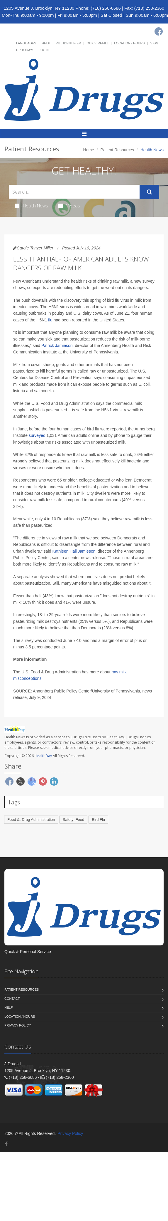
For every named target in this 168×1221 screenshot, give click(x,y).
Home (88, 149)
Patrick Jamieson (57, 345)
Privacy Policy (17, 1025)
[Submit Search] (149, 192)
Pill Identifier (68, 43)
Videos (69, 206)
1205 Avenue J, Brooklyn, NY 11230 (39, 8)
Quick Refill (97, 43)
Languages (26, 43)
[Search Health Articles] (74, 192)
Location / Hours (129, 43)
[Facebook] (159, 31)
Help (46, 43)
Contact (12, 998)
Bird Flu (98, 819)
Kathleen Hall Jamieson (73, 551)
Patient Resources (117, 149)
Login (44, 50)
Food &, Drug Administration (31, 819)
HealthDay (43, 755)
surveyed (37, 435)
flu (50, 320)
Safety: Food (73, 819)
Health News (31, 206)
